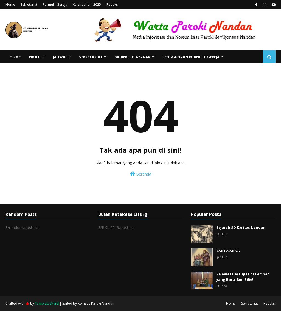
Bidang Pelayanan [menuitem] (132, 56)
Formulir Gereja (55, 4)
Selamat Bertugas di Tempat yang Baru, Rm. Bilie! (242, 277)
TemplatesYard (47, 303)
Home (10, 4)
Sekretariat (29, 4)
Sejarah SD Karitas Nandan (240, 227)
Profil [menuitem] (35, 56)
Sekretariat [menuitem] (91, 56)
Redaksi (112, 4)
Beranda (140, 174)
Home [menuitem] (15, 56)
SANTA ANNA (228, 250)
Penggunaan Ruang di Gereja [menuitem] (191, 56)
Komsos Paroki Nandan (96, 303)
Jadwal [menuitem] (60, 56)
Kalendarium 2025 (87, 4)
